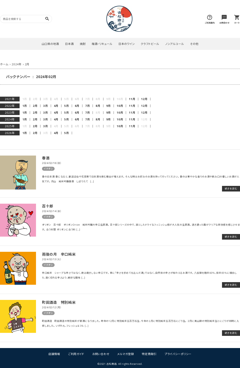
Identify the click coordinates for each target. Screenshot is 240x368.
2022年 (10, 106)
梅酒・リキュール (102, 44)
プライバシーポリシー (178, 354)
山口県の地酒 (50, 44)
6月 (77, 105)
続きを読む (231, 188)
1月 (24, 105)
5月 (66, 105)
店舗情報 (54, 354)
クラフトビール (150, 44)
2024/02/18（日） (51, 163)
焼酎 (83, 44)
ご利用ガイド (76, 354)
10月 (120, 105)
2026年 (10, 133)
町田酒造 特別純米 (59, 302)
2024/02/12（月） (51, 307)
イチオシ (48, 168)
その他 (194, 44)
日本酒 (69, 44)
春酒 (45, 158)
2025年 (10, 126)
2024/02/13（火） (51, 259)
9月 (108, 105)
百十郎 (47, 206)
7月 (87, 105)
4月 (56, 105)
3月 (45, 105)
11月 (132, 99)
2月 (35, 105)
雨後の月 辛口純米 (59, 254)
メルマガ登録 (125, 354)
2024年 (10, 119)
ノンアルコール (174, 44)
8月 (98, 105)
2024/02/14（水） (51, 211)
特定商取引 (149, 354)
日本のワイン (126, 44)
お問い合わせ (100, 354)
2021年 (10, 99)
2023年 (10, 112)
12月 (144, 99)
